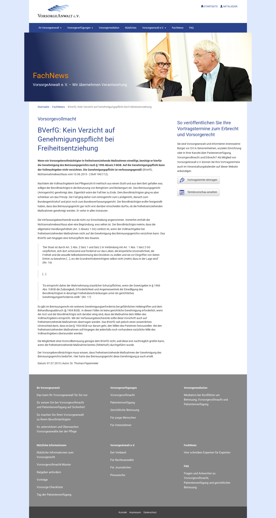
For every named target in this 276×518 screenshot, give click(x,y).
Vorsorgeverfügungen (80, 27)
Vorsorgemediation (109, 27)
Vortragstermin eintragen (198, 180)
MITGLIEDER (230, 6)
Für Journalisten (120, 467)
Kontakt (123, 512)
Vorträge (42, 479)
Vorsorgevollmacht (122, 395)
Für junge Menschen (123, 417)
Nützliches (130, 27)
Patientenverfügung (122, 402)
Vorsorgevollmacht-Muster (54, 464)
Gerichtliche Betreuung (124, 410)
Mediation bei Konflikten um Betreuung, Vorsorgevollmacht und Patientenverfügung (206, 399)
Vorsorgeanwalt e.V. (154, 27)
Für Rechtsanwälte (122, 460)
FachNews (177, 27)
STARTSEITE (211, 6)
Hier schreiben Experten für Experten (207, 452)
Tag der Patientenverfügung (54, 494)
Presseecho (117, 475)
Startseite (43, 106)
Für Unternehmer (121, 425)
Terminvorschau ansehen (198, 192)
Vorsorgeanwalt (50, 27)
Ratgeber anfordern (49, 472)
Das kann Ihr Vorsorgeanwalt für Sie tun (62, 395)
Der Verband (118, 452)
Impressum (135, 512)
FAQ (191, 27)
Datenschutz (150, 512)
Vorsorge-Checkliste (50, 487)
